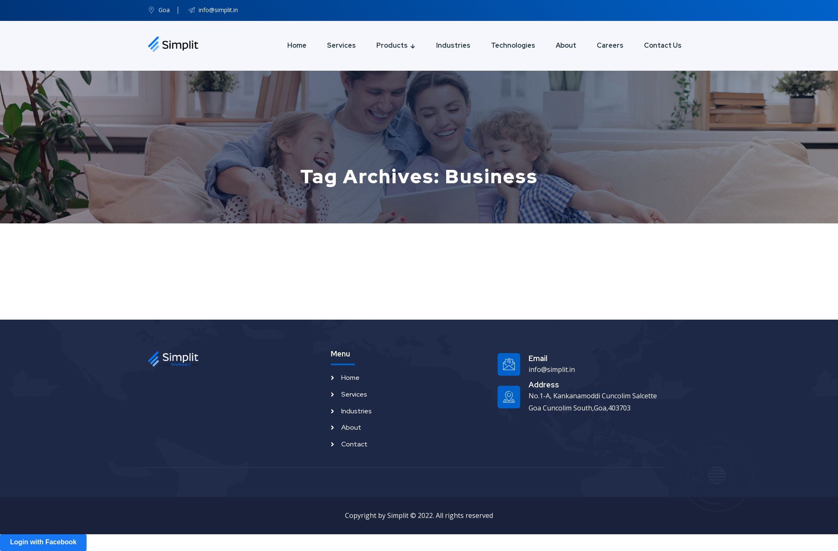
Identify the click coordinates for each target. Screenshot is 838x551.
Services (341, 45)
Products (392, 45)
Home (297, 45)
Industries (453, 45)
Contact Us (663, 45)
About (566, 45)
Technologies (513, 45)
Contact (354, 444)
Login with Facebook (43, 542)
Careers (610, 45)
